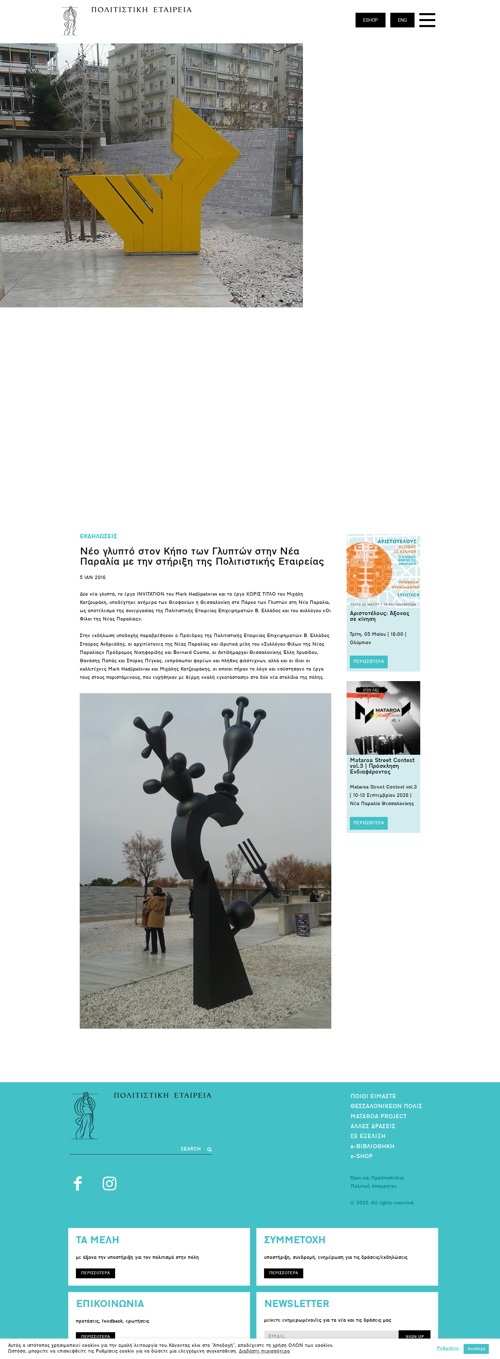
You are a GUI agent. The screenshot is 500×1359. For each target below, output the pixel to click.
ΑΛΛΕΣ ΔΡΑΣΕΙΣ (372, 1127)
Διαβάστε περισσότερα (264, 1351)
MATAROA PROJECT (378, 1117)
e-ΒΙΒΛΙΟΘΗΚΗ (372, 1147)
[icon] (427, 21)
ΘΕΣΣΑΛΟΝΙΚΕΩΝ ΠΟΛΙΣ (386, 1107)
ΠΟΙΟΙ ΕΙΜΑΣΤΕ (373, 1097)
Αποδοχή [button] (476, 1349)
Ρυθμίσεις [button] (448, 1348)
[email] (331, 1337)
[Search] (196, 1149)
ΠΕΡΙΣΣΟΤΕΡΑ (368, 661)
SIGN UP (415, 1337)
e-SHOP (361, 1157)
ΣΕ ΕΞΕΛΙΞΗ (368, 1137)
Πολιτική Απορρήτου (373, 1186)
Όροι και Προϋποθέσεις (377, 1178)
